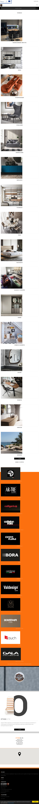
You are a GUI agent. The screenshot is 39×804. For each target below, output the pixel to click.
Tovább (19, 458)
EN (35, 1)
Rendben (35, 801)
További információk (11, 802)
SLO (37, 1)
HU (34, 1)
